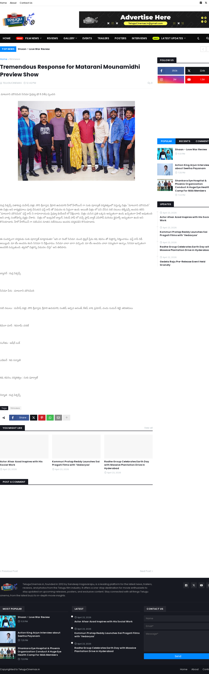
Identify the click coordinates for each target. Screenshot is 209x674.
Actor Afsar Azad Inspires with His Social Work (21, 463)
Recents (184, 141)
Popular (166, 141)
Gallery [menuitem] (68, 38)
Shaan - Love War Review (34, 49)
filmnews (15, 59)
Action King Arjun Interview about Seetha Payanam (39, 634)
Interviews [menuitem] (139, 38)
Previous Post (10, 571)
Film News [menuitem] (32, 38)
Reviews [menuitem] (52, 38)
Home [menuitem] (6, 38)
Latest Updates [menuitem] (172, 38)
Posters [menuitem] (120, 38)
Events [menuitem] (87, 38)
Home (3, 2)
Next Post (145, 571)
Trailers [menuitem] (103, 38)
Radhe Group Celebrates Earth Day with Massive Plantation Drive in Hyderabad (126, 465)
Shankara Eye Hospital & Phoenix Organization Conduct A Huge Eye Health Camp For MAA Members (39, 652)
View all (148, 427)
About (13, 2)
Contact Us (26, 2)
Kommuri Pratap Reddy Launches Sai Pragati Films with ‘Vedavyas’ (76, 463)
